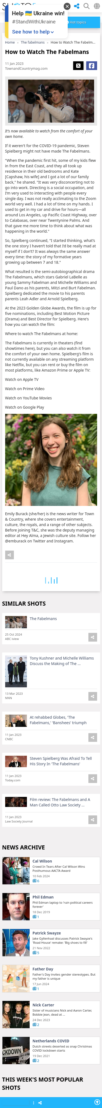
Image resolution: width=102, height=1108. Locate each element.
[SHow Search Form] (86, 6)
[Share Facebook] (91, 65)
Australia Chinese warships (58, 942)
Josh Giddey (44, 978)
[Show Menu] (33, 1103)
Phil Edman (43, 900)
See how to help (31, 32)
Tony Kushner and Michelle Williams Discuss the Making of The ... (62, 663)
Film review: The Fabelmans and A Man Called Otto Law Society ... (60, 805)
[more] (76, 22)
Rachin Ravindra (48, 1050)
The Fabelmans (43, 621)
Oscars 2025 (44, 1014)
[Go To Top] (97, 1102)
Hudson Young (46, 1085)
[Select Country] (97, 6)
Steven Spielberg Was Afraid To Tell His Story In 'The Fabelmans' (61, 764)
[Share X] (78, 65)
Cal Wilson (42, 864)
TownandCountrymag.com (26, 68)
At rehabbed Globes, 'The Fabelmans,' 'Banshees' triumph (58, 723)
